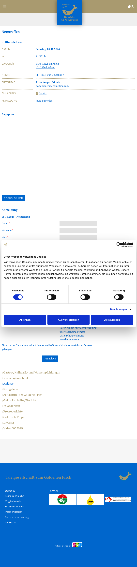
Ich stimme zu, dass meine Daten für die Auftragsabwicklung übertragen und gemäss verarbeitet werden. (78, 331)
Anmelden (50, 358)
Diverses (8, 422)
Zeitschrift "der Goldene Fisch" (23, 394)
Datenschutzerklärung (72, 335)
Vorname (7, 230)
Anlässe (8, 383)
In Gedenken (11, 406)
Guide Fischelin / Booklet (19, 400)
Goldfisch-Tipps (13, 417)
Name (6, 223)
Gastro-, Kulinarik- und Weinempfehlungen (31, 372)
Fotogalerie (10, 389)
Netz (5, 237)
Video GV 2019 (12, 428)
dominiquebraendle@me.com (52, 86)
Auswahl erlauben (68, 319)
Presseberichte (12, 411)
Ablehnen (24, 319)
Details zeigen (118, 309)
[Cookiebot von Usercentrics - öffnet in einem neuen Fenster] (118, 244)
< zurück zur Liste (13, 197)
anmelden (115, 476)
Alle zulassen (112, 319)
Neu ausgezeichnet (15, 378)
